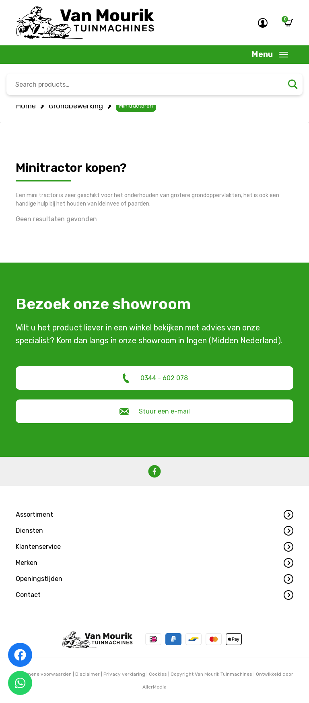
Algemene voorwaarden (44, 674)
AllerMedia (154, 687)
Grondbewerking (76, 106)
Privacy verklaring (124, 674)
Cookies (158, 674)
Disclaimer (87, 674)
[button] (154, 515)
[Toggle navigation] (270, 55)
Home (26, 106)
